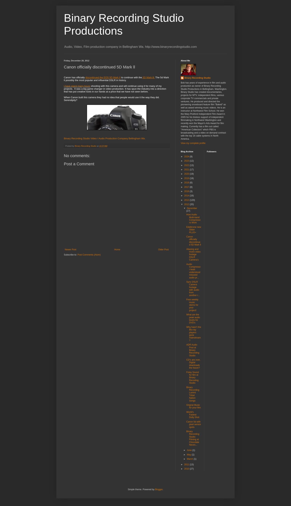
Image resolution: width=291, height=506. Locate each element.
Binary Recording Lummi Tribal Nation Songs (192, 394)
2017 (187, 187)
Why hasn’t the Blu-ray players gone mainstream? (193, 334)
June (189, 450)
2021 (187, 169)
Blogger (159, 489)
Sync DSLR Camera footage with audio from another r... (193, 289)
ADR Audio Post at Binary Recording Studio (192, 350)
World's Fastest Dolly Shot (192, 415)
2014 (187, 195)
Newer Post (70, 249)
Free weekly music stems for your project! (192, 305)
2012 (187, 204)
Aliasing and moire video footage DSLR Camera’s (193, 254)
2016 (187, 191)
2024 (187, 156)
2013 (187, 200)
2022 (187, 165)
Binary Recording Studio (197, 78)
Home (117, 249)
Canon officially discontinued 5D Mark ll (193, 240)
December (192, 208)
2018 (187, 182)
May (189, 454)
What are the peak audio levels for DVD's (193, 318)
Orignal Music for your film (193, 406)
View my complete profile (193, 143)
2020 (187, 174)
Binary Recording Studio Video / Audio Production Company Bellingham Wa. (104, 138)
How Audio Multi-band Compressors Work (193, 218)
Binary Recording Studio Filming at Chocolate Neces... (192, 438)
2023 (187, 161)
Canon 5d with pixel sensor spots (193, 424)
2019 (187, 178)
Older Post (163, 249)
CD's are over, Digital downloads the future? (193, 364)
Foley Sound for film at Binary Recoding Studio (192, 377)
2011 (187, 464)
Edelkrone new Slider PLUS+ (193, 230)
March (190, 459)
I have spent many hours (77, 86)
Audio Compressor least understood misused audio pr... (193, 271)
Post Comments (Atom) (89, 254)
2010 (187, 469)
